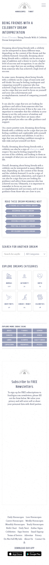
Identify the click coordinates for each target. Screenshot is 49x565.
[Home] (24, 5)
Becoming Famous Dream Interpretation (23, 211)
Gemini (40, 330)
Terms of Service (14, 535)
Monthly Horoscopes (15, 524)
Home (5, 37)
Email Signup (37, 531)
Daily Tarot (24, 528)
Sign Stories (23, 531)
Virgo (39, 335)
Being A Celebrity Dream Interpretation (23, 216)
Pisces (39, 344)
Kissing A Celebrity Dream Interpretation (23, 221)
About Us (28, 539)
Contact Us (40, 539)
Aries (9, 330)
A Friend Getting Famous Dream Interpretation (23, 206)
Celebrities (11, 531)
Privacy (38, 535)
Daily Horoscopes (16, 517)
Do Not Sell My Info (13, 539)
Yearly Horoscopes (35, 524)
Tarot (31, 11)
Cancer (9, 335)
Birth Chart (11, 528)
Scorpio (24, 340)
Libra (9, 340)
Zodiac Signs (37, 528)
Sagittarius (39, 340)
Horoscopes (20, 11)
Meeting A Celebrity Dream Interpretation (23, 226)
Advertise (28, 535)
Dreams (12, 37)
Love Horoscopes (33, 517)
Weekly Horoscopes (34, 521)
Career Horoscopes (14, 521)
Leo (24, 335)
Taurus (24, 330)
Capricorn (9, 344)
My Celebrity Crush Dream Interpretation (23, 232)
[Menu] (44, 6)
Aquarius (25, 344)
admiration (35, 149)
